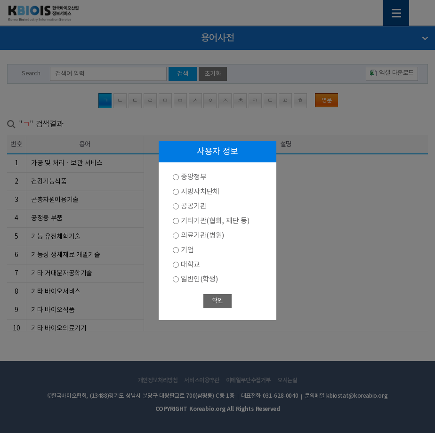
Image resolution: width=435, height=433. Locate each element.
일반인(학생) (199, 279)
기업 (187, 250)
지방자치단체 (200, 192)
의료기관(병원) (202, 236)
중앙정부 (193, 177)
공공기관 (193, 206)
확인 (217, 301)
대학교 (190, 265)
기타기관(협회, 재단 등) (215, 221)
